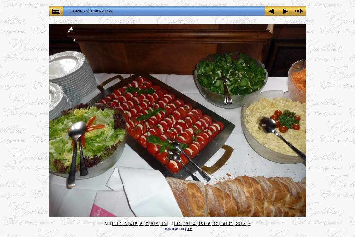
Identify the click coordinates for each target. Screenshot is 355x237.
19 (230, 224)
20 (238, 224)
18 (223, 224)
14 (193, 224)
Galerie (76, 11)
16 (208, 224)
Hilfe (189, 229)
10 (163, 224)
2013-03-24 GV (99, 11)
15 (201, 224)
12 (178, 224)
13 (186, 224)
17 (215, 224)
